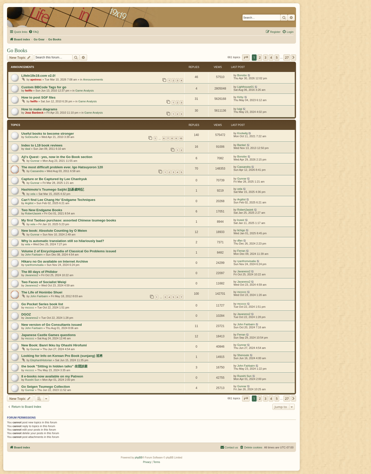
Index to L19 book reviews (41, 145)
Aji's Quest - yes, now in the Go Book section (56, 157)
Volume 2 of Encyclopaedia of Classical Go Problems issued (68, 251)
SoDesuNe (31, 136)
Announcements (93, 79)
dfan (240, 240)
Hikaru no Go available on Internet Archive (54, 261)
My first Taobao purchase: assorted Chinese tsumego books (68, 220)
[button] (246, 57)
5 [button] (277, 57)
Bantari (241, 144)
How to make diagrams (39, 109)
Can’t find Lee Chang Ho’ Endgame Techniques (58, 200)
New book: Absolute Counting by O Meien (54, 230)
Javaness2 (31, 275)
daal (27, 148)
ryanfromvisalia (34, 264)
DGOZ (26, 314)
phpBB (138, 457)
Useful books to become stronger (47, 133)
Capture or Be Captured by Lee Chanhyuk (54, 179)
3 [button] (265, 57)
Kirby (240, 97)
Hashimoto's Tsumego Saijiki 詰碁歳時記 (52, 189)
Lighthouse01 (245, 86)
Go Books (17, 50)
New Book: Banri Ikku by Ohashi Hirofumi (54, 345)
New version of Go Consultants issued (51, 325)
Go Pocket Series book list (42, 304)
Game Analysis (84, 90)
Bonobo (242, 75)
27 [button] (287, 57)
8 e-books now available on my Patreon (52, 376)
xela (32, 193)
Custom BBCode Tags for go (43, 87)
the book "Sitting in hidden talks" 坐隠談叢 (54, 366)
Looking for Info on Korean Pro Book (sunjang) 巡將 (62, 356)
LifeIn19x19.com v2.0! (38, 75)
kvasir (241, 219)
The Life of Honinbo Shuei (41, 292)
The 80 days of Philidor (39, 272)
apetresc (36, 79)
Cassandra (37, 171)
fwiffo (28, 90)
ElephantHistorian (41, 360)
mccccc (242, 291)
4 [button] (271, 57)
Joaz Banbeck (34, 112)
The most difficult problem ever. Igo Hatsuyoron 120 (62, 167)
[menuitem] (34, 32)
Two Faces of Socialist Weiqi (43, 282)
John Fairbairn (34, 254)
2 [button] (260, 57)
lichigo (241, 230)
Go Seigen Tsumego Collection (45, 386)
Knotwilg (242, 133)
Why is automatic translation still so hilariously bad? (62, 241)
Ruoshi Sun (32, 379)
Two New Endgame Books (41, 210)
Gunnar (35, 160)
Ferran (241, 250)
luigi (239, 108)
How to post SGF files (38, 97)
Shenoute (243, 355)
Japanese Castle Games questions (48, 335)
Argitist (29, 203)
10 (181, 138)
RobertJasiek (33, 213)
